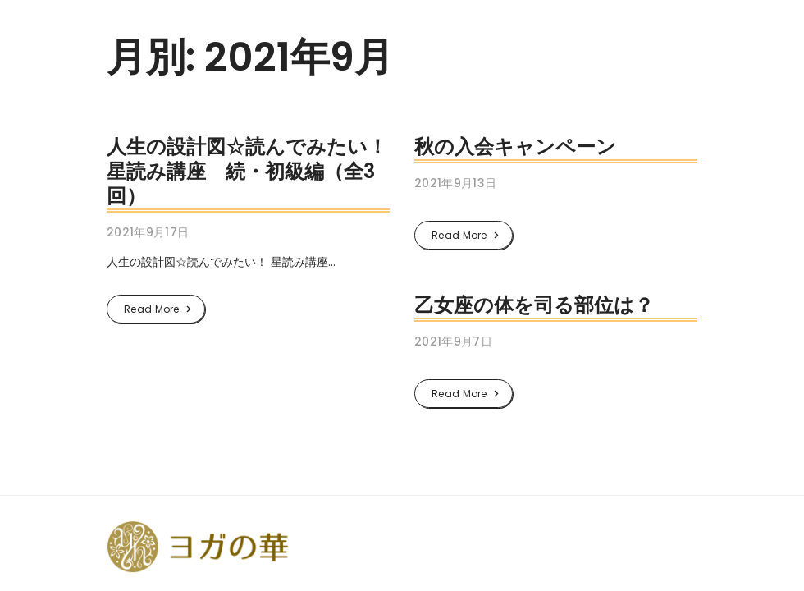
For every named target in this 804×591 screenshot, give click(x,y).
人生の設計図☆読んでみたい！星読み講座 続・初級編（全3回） (247, 171)
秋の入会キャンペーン (515, 146)
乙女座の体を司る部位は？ (534, 304)
